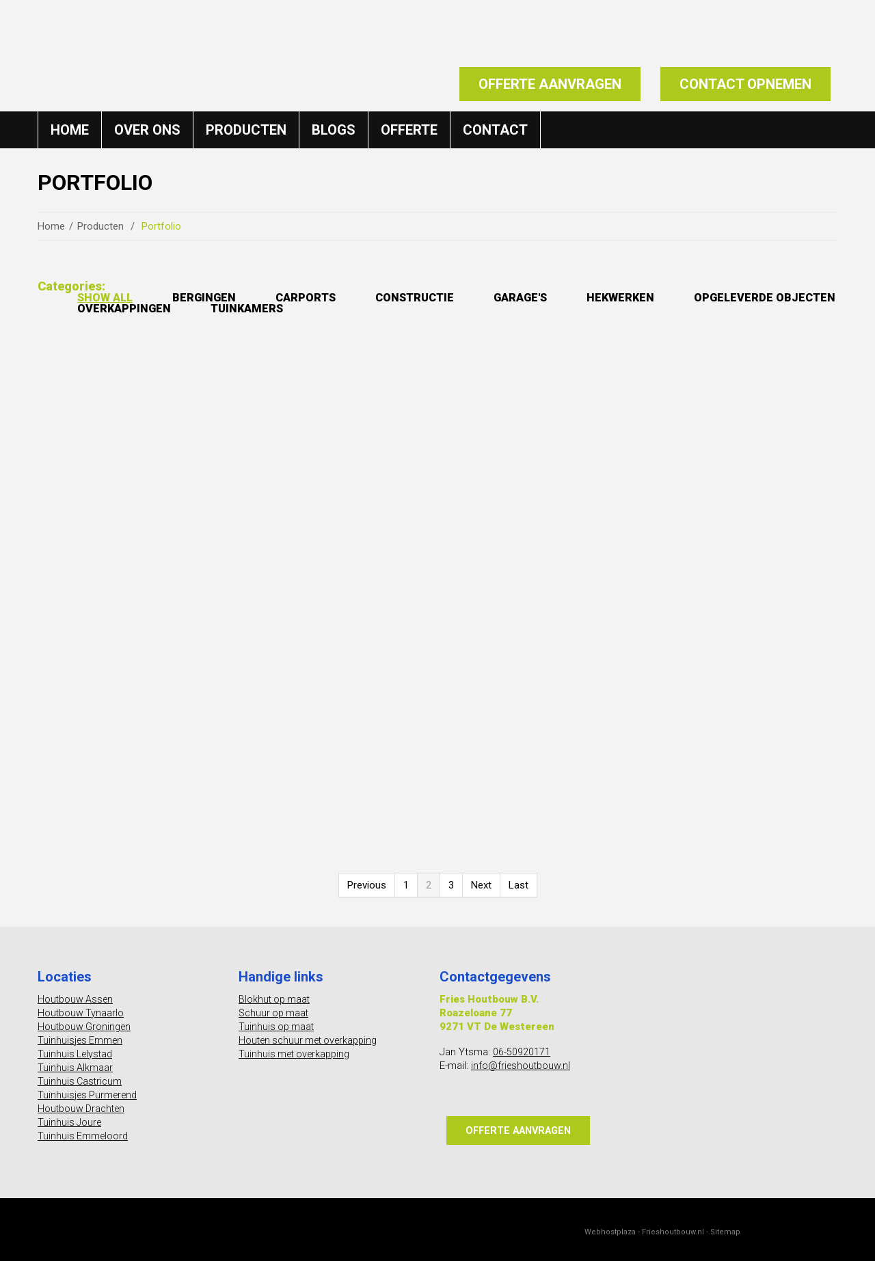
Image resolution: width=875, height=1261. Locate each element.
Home (70, 128)
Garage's (552, 297)
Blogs (333, 128)
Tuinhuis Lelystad (77, 1048)
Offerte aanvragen (550, 84)
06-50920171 (521, 1046)
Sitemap (725, 1226)
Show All (108, 297)
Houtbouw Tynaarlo (82, 1007)
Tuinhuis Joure (71, 1116)
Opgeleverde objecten (155, 309)
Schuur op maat (275, 1007)
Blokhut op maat (276, 993)
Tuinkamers (455, 309)
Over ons (147, 128)
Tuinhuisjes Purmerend (90, 1089)
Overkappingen (324, 309)
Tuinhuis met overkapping (297, 1048)
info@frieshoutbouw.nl (522, 1059)
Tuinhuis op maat (278, 1020)
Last (518, 879)
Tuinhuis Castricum (81, 1075)
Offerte (409, 128)
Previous (366, 879)
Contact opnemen (745, 84)
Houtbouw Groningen (86, 1020)
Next (481, 879)
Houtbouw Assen (77, 993)
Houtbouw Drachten (84, 1102)
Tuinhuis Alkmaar (75, 1061)
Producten (246, 128)
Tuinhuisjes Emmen (82, 1034)
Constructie (439, 297)
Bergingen (213, 297)
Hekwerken (660, 297)
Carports (321, 297)
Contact (495, 128)
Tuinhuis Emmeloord (84, 1130)
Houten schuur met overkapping (313, 1034)
